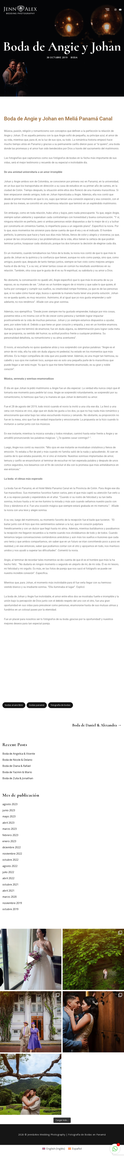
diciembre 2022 (11, 847)
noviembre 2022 (12, 853)
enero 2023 (9, 841)
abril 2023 (8, 822)
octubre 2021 (10, 884)
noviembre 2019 (12, 903)
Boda (74, 57)
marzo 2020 (9, 896)
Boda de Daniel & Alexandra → (97, 725)
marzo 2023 (9, 829)
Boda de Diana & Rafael (16, 766)
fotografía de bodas (60, 705)
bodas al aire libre (14, 705)
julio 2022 (8, 872)
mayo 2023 (9, 816)
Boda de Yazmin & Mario (17, 772)
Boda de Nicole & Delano (17, 760)
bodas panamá (36, 705)
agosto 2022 (9, 866)
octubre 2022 (10, 859)
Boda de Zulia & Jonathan (17, 778)
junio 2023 (8, 810)
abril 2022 (8, 878)
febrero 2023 (10, 835)
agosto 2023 (9, 804)
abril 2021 (8, 890)
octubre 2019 (10, 909)
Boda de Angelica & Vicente (18, 753)
